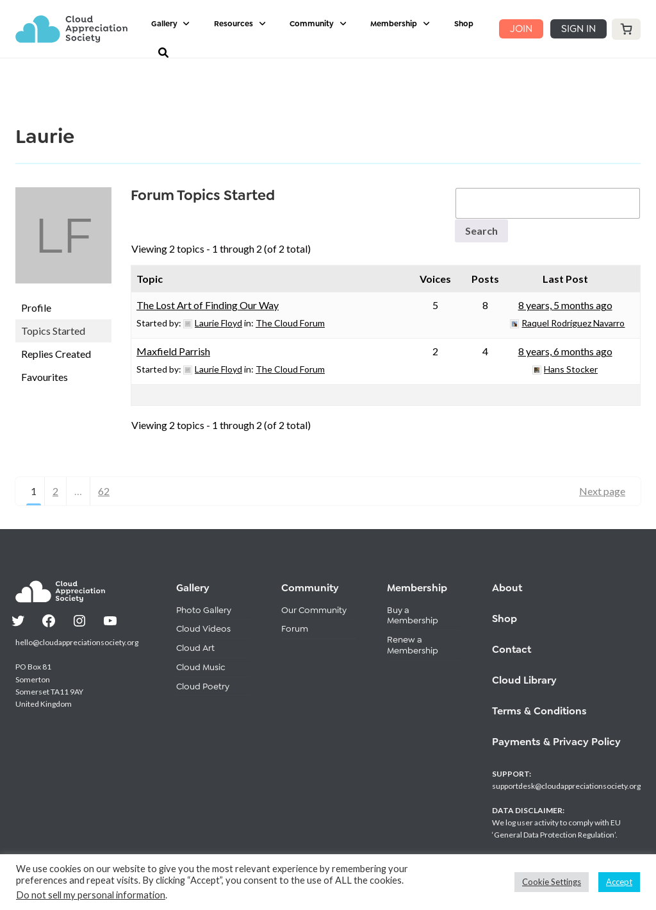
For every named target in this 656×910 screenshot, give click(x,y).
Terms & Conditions (539, 711)
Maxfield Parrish (173, 351)
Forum (294, 628)
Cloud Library (524, 680)
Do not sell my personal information (90, 894)
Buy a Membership (412, 615)
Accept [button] (619, 882)
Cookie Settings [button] (551, 882)
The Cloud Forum (290, 322)
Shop (463, 24)
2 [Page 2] (55, 491)
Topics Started (53, 330)
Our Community (314, 610)
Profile (36, 307)
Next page (602, 491)
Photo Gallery (203, 610)
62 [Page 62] (104, 491)
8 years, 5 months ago (565, 305)
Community (312, 24)
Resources (233, 24)
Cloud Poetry (202, 686)
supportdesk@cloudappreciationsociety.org (566, 786)
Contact (511, 649)
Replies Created (56, 354)
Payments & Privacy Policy (556, 741)
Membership (393, 24)
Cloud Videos (203, 628)
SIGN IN (578, 28)
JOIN (521, 28)
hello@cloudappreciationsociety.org (76, 642)
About (507, 587)
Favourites (44, 377)
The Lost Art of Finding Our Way (207, 305)
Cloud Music (201, 667)
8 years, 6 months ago (565, 351)
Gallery (164, 24)
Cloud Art (195, 647)
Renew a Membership (412, 645)
